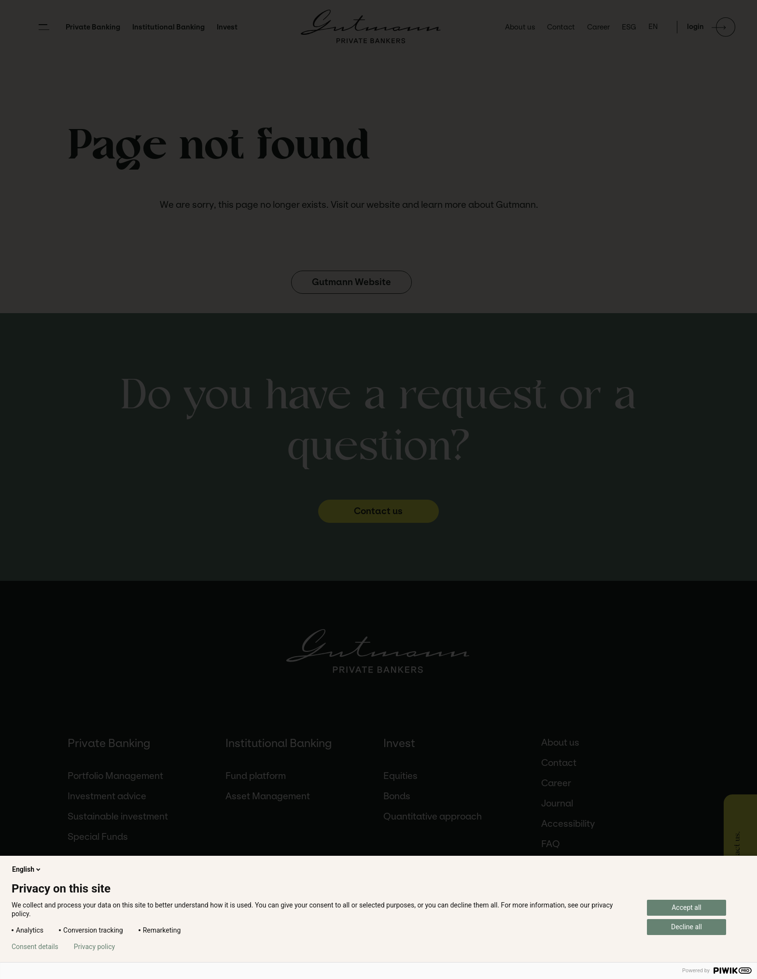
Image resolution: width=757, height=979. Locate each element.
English (27, 869)
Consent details (35, 946)
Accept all (686, 907)
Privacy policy (94, 946)
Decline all (686, 927)
